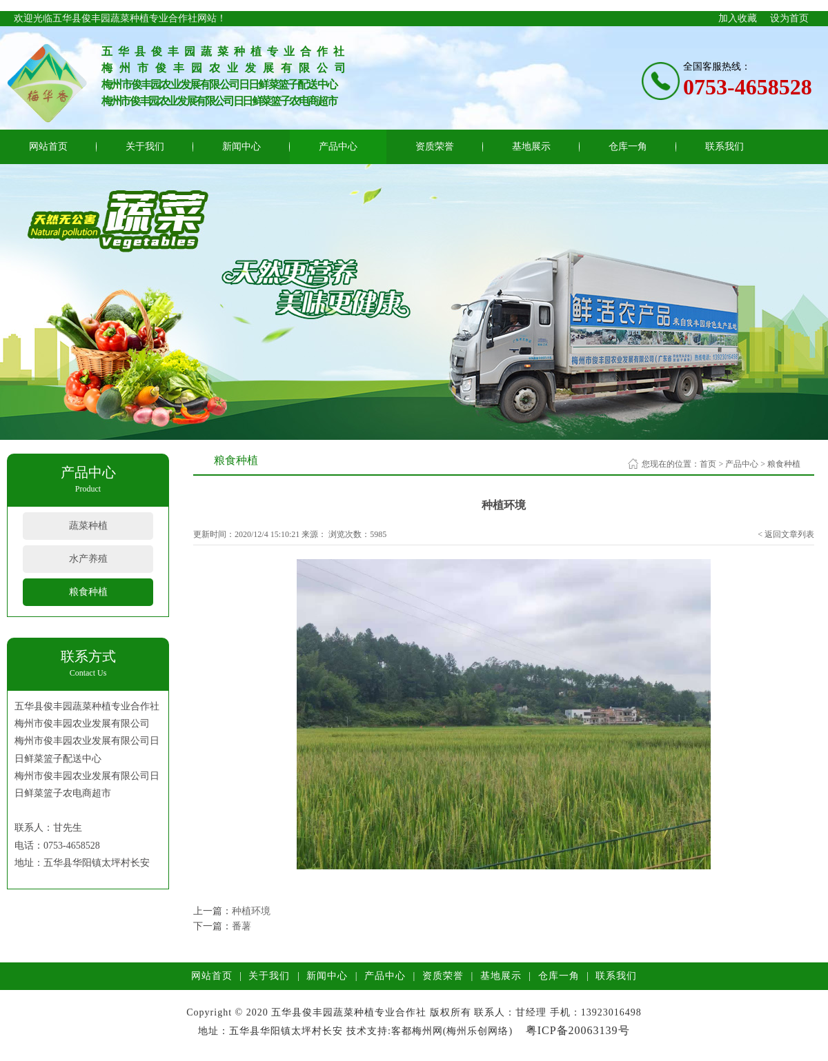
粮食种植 (88, 592)
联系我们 (724, 146)
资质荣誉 (434, 146)
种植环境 (251, 911)
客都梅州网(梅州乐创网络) (452, 1031)
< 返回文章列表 (786, 534)
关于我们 (145, 146)
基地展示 (531, 146)
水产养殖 (88, 559)
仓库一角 (628, 146)
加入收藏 (737, 18)
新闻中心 (241, 146)
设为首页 (789, 18)
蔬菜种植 (88, 526)
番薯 (241, 926)
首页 (708, 464)
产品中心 (338, 146)
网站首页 (48, 146)
